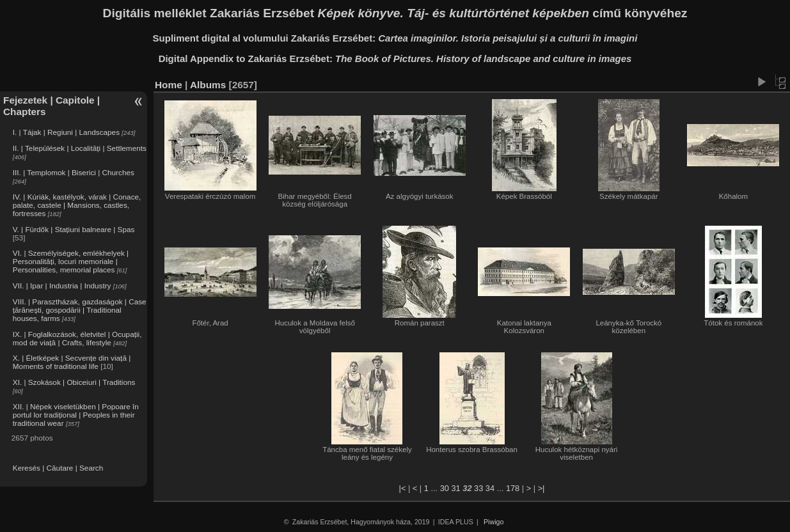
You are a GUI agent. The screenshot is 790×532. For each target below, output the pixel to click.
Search (91, 468)
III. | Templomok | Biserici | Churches (73, 172)
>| (541, 488)
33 (478, 488)
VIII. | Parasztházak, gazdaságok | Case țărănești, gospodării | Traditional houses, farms (79, 309)
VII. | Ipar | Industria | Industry (62, 285)
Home (168, 84)
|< (402, 488)
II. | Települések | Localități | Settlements (79, 148)
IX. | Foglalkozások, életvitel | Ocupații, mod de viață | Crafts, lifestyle (77, 338)
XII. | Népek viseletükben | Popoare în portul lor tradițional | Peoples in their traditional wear (76, 414)
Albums (208, 84)
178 (512, 488)
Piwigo (493, 522)
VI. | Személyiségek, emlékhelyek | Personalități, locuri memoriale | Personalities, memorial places (71, 261)
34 (490, 488)
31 (455, 488)
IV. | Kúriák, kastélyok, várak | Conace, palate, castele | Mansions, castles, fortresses (77, 204)
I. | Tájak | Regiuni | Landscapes (66, 132)
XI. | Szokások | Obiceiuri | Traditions (74, 382)
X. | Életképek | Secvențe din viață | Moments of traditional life (71, 362)
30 (444, 488)
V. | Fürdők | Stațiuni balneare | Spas (74, 229)
